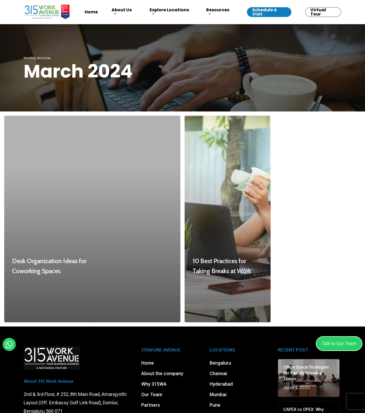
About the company (162, 373)
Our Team (151, 394)
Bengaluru (220, 363)
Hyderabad (221, 384)
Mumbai (218, 394)
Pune (215, 405)
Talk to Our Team (339, 343)
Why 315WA (154, 384)
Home (147, 363)
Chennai (218, 373)
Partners (150, 405)
